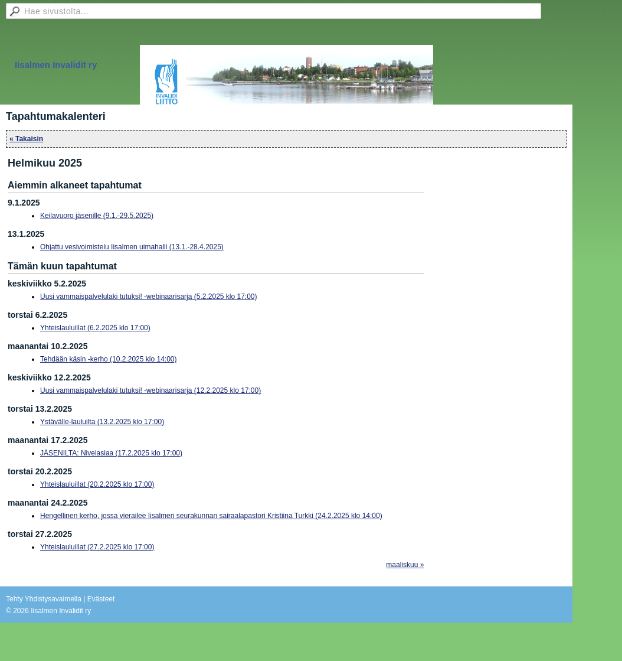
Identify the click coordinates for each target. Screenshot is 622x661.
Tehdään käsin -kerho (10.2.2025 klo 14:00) (108, 359)
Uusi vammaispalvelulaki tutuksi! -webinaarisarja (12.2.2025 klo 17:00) (150, 390)
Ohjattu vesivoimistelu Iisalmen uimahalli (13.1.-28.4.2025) (132, 247)
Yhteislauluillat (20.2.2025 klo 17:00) (97, 484)
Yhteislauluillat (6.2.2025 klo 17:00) (95, 328)
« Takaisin (26, 139)
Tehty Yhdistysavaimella (43, 599)
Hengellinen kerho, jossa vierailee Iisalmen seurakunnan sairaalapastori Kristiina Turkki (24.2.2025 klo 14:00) (211, 516)
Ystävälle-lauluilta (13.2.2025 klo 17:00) (102, 422)
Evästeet (101, 599)
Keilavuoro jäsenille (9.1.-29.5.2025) (96, 215)
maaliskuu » (405, 565)
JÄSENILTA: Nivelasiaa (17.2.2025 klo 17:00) (111, 453)
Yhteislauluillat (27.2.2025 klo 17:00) (97, 547)
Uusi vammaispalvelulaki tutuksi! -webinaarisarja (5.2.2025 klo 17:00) (148, 296)
